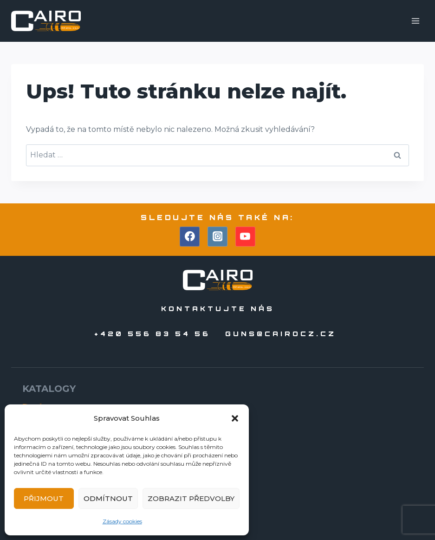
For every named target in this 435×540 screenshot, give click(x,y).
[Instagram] (218, 237)
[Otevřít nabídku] (415, 20)
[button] (235, 418)
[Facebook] (190, 237)
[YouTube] (245, 237)
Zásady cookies (122, 521)
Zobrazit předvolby (191, 498)
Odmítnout (108, 498)
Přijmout (44, 498)
